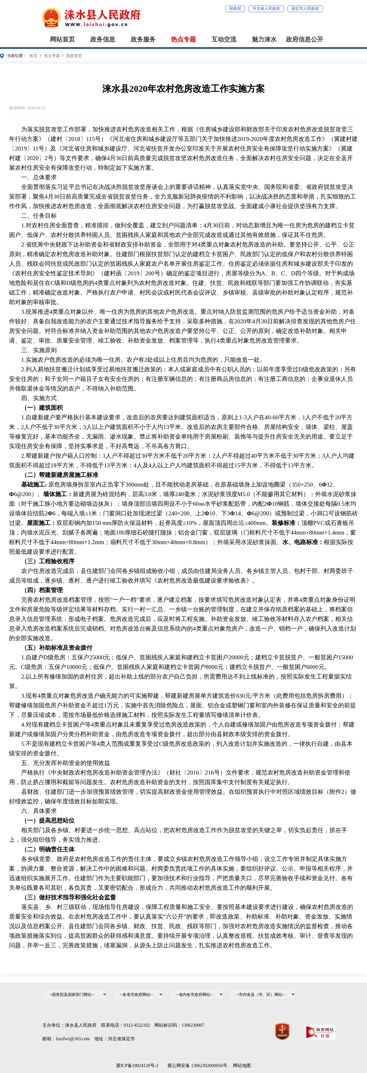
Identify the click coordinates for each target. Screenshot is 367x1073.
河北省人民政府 (266, 8)
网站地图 (242, 1065)
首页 (33, 56)
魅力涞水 (264, 39)
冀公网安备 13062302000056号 (196, 1065)
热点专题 (183, 39)
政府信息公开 (304, 39)
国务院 (235, 8)
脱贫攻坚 (74, 56)
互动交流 (223, 39)
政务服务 (143, 39)
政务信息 (102, 39)
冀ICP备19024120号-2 (137, 1065)
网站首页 (62, 39)
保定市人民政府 (305, 8)
